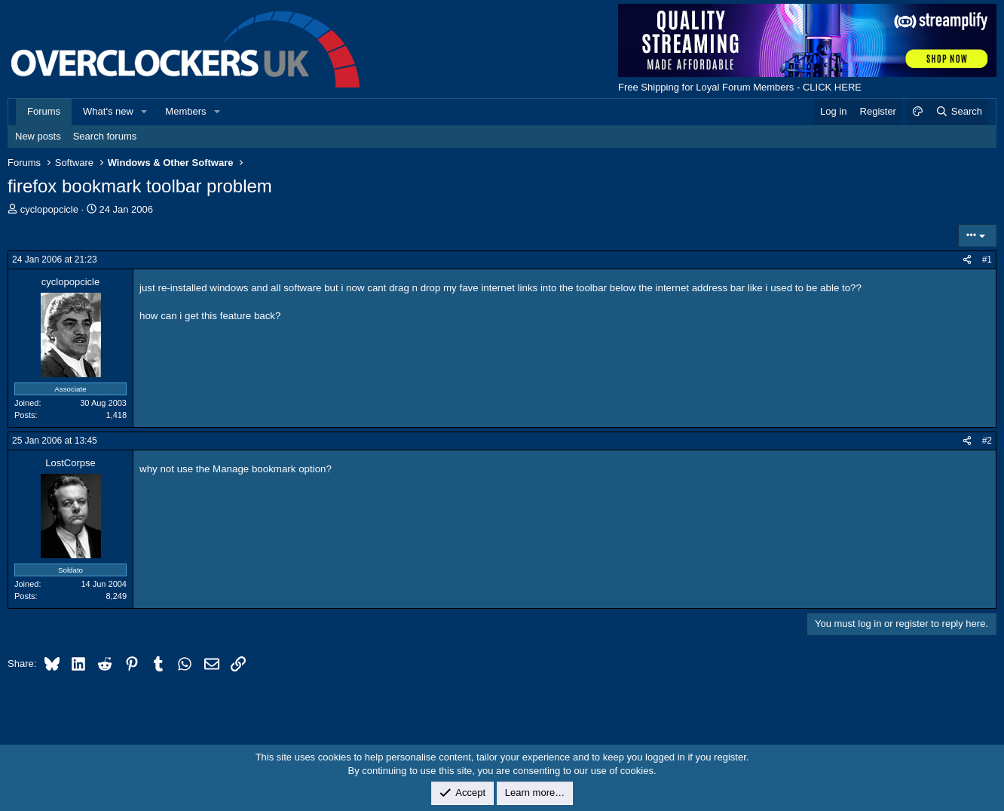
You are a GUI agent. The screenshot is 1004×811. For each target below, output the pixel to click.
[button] (145, 111)
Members (185, 111)
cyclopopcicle (49, 209)
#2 (987, 440)
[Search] (958, 111)
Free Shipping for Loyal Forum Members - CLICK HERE (740, 87)
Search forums (105, 136)
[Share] (967, 260)
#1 (987, 259)
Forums (43, 111)
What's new (108, 111)
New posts (38, 136)
